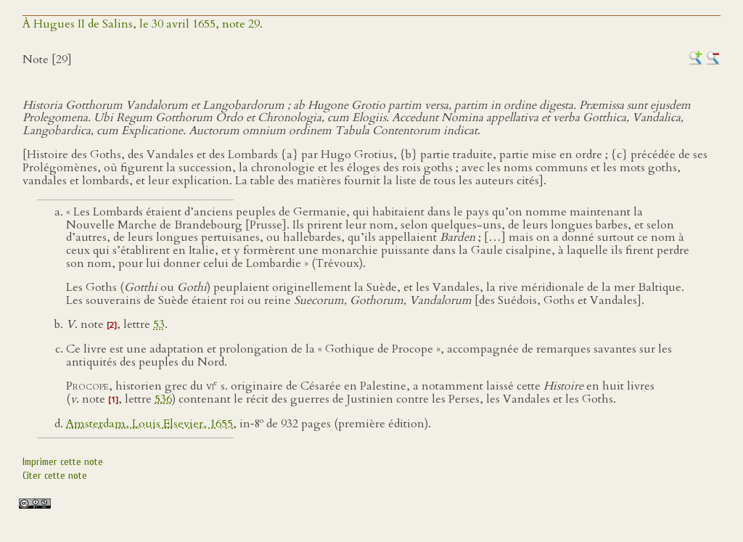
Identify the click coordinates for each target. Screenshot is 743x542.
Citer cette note (54, 475)
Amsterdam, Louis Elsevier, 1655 (149, 424)
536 (163, 399)
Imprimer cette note (62, 462)
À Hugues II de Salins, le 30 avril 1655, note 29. (142, 24)
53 (159, 324)
